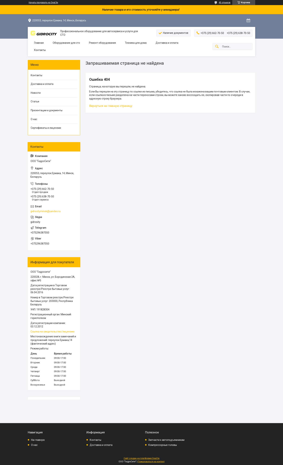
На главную (38, 439)
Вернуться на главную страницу (110, 106)
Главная (39, 42)
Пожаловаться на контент (151, 461)
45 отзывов (224, 2)
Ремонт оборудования (102, 42)
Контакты (40, 50)
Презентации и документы (46, 110)
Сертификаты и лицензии (46, 127)
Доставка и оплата (167, 42)
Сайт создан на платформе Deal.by (142, 458)
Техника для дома (136, 42)
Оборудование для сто (66, 42)
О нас (34, 119)
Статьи (35, 101)
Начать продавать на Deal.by (43, 2)
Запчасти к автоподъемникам (166, 439)
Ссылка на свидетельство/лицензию (53, 331)
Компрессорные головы (162, 445)
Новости (36, 92)
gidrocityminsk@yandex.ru (46, 211)
